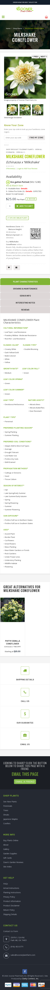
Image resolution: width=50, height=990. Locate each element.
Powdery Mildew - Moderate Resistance (21, 335)
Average (8, 449)
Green (26, 372)
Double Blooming (31, 349)
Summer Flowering (12, 509)
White (7, 359)
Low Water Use (11, 455)
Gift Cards (7, 857)
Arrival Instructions (11, 887)
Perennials (7, 805)
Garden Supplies (10, 853)
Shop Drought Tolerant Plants (19, 149)
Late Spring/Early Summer (15, 493)
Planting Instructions (12, 892)
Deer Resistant (36, 410)
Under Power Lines (12, 556)
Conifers (6, 823)
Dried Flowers (10, 543)
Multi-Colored (10, 355)
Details (24, 188)
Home (8, 28)
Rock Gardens (10, 553)
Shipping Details (10, 914)
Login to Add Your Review (27, 168)
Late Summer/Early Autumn (16, 496)
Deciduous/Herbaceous (14, 404)
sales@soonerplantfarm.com (23, 954)
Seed (7, 475)
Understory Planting (13, 560)
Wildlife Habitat (11, 563)
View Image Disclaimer (13, 117)
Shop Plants (17, 28)
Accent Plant (10, 533)
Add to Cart (26, 206)
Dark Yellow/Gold (12, 352)
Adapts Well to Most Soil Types (17, 445)
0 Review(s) (11, 168)
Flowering (9, 566)
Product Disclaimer (11, 905)
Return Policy (9, 909)
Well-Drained (10, 462)
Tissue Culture (10, 479)
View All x (20, 152)
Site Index (7, 866)
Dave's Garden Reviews (13, 862)
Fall (6, 489)
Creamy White (10, 349)
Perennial (9, 421)
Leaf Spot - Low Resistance (15, 332)
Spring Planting (11, 431)
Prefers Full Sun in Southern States (19, 523)
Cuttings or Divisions (13, 472)
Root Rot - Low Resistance (15, 338)
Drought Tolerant (11, 452)
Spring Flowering (11, 502)
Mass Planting (10, 546)
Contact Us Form (10, 931)
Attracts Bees (35, 404)
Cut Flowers (9, 540)
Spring (7, 499)
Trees (5, 810)
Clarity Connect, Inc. (30, 978)
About (5, 844)
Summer (8, 506)
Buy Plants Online (10, 840)
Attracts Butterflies (37, 407)
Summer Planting (11, 435)
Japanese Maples (10, 818)
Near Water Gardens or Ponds (17, 550)
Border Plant (10, 537)
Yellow (7, 362)
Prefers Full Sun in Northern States (19, 519)
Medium (8, 372)
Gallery (6, 849)
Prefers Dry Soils (11, 458)
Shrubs (6, 814)
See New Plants (10, 801)
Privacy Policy (9, 896)
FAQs (5, 883)
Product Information (12, 901)
